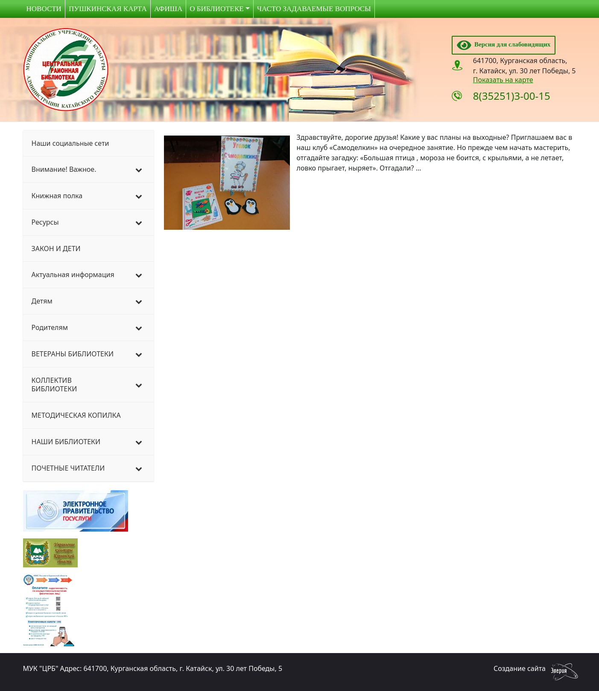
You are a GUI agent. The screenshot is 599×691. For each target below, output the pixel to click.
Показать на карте (503, 79)
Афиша (168, 9)
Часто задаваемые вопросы (314, 9)
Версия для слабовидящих (504, 44)
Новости (43, 9)
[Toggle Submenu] (139, 169)
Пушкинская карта (108, 9)
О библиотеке (216, 9)
